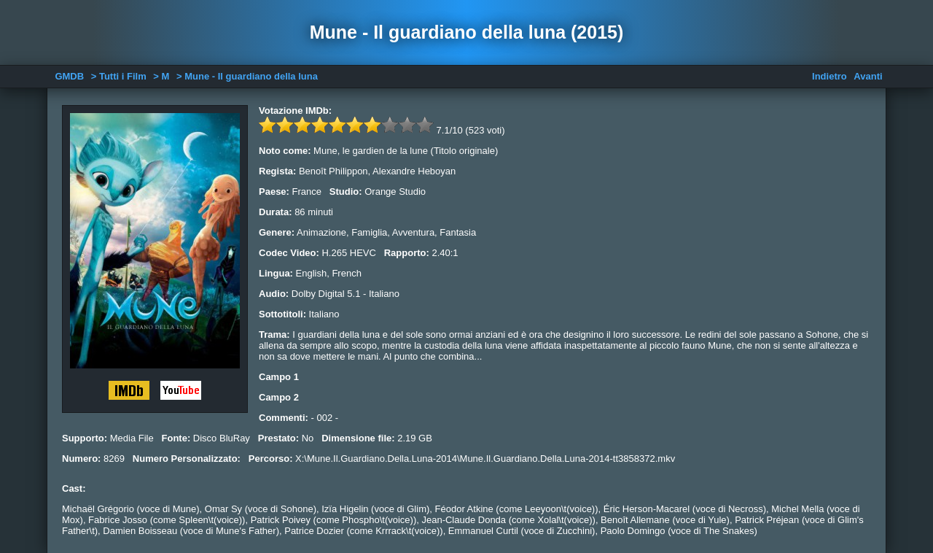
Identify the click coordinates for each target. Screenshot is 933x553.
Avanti (868, 76)
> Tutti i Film (119, 76)
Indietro (829, 76)
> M (161, 76)
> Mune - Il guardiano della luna (247, 76)
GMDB (69, 76)
